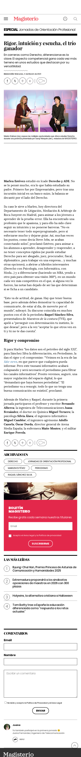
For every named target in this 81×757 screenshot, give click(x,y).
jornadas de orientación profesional (49, 445)
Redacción (9, 74)
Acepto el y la (37, 520)
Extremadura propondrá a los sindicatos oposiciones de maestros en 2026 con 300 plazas (41, 567)
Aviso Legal (56, 687)
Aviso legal (29, 519)
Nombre (10, 639)
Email (8, 624)
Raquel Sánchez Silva (20, 459)
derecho (13, 445)
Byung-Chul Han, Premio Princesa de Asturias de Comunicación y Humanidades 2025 (45, 553)
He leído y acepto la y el (34, 687)
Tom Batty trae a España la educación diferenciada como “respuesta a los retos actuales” (40, 592)
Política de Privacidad (37, 687)
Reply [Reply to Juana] (22, 724)
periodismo (41, 452)
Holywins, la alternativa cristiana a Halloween (43, 580)
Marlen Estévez (16, 452)
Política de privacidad (50, 519)
